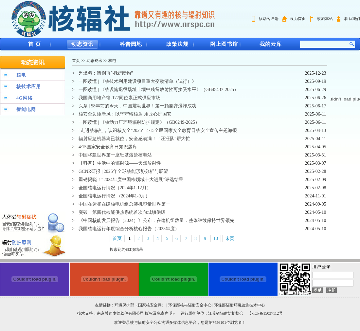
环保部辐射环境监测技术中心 (239, 305)
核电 (21, 75)
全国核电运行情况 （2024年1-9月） (114, 195)
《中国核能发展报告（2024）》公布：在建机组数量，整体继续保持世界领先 (156, 220)
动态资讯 (82, 44)
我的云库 (271, 44)
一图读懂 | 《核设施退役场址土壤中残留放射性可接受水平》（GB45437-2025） (159, 89)
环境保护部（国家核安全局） (140, 305)
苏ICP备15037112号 (266, 313)
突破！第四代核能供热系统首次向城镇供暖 (122, 212)
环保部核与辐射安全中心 (189, 305)
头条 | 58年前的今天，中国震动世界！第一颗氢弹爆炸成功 (137, 105)
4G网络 (24, 98)
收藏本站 (325, 18)
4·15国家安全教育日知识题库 (108, 146)
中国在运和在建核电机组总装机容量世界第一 (124, 204)
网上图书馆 (224, 44)
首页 (76, 60)
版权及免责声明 (158, 313)
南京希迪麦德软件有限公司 (121, 313)
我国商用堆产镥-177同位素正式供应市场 (119, 97)
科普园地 (131, 44)
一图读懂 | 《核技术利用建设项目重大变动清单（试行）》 (137, 81)
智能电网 (26, 109)
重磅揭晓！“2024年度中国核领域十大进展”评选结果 (131, 179)
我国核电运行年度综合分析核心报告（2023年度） (129, 228)
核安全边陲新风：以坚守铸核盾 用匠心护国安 (125, 114)
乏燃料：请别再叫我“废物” (106, 73)
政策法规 (177, 44)
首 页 (34, 44)
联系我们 (352, 18)
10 (215, 238)
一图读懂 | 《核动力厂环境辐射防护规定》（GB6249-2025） (139, 122)
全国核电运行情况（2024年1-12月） (115, 187)
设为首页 (298, 18)
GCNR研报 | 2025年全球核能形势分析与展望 (123, 171)
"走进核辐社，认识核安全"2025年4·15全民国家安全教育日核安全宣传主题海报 (158, 130)
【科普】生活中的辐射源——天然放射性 (120, 163)
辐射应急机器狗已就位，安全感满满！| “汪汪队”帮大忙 (134, 138)
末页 (229, 238)
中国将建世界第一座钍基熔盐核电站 (115, 155)
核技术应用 (28, 86)
